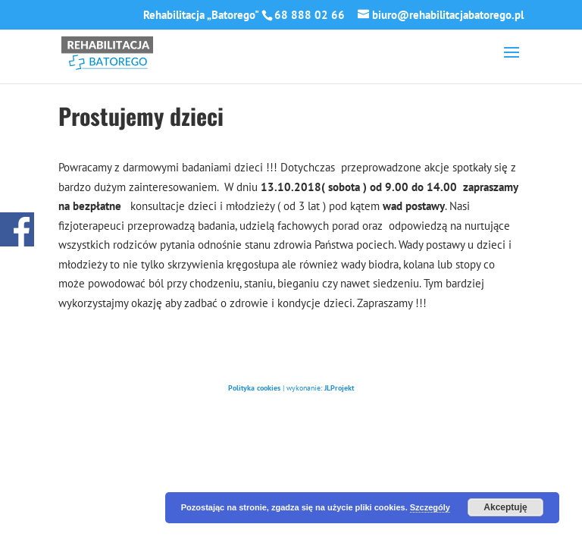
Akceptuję (505, 507)
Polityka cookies (254, 388)
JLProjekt (339, 388)
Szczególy (430, 507)
